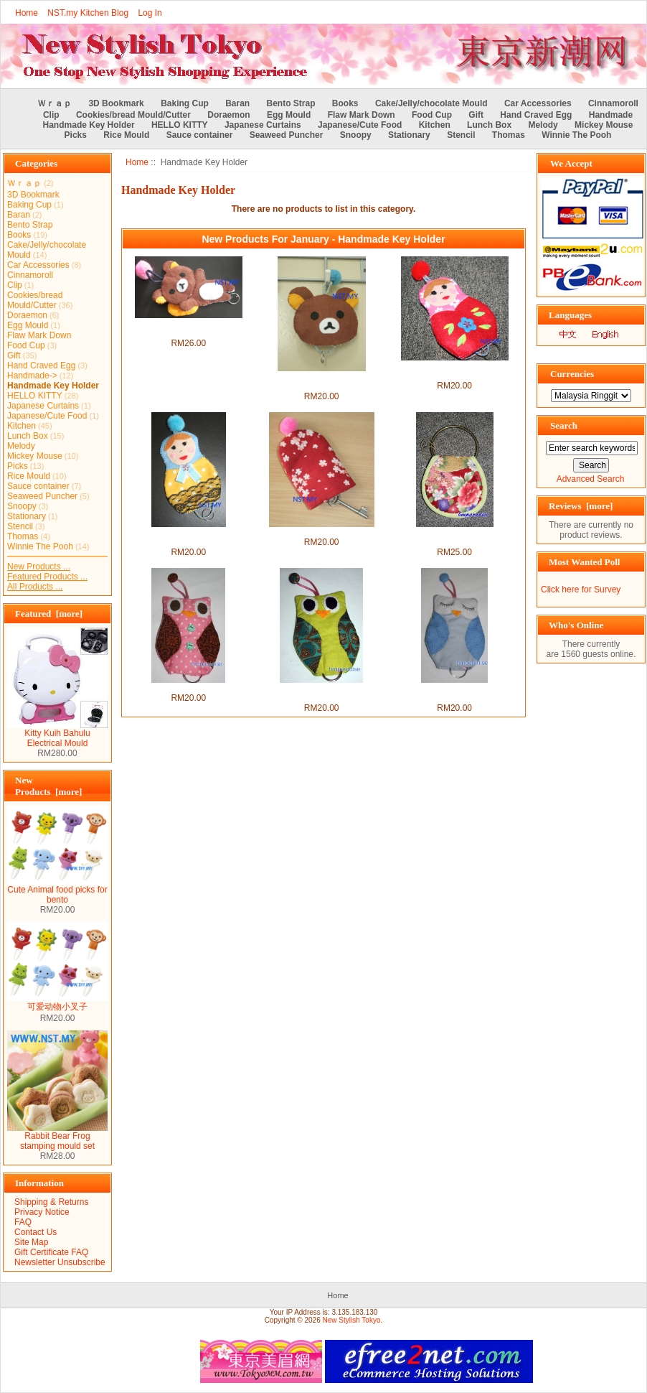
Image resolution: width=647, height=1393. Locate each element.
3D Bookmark (115, 103)
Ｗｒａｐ (54, 103)
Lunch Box (489, 125)
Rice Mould (126, 135)
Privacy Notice (42, 1212)
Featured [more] (48, 613)
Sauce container (199, 135)
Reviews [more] (581, 505)
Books (345, 103)
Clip (51, 115)
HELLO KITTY (179, 125)
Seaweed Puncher (287, 135)
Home (26, 13)
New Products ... (38, 567)
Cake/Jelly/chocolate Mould (431, 103)
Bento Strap (291, 103)
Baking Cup (185, 103)
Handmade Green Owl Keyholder (322, 693)
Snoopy (356, 135)
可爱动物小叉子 (57, 1002)
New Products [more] (48, 786)
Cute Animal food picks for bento (57, 891)
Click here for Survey (580, 589)
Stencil (461, 135)
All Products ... (34, 587)
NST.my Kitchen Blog (87, 13)
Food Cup (432, 115)
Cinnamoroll (613, 103)
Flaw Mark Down (361, 115)
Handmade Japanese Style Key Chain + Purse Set (454, 537)
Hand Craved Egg (536, 115)
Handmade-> (32, 376)
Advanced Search (591, 479)
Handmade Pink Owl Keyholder (188, 688)
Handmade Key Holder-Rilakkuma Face (321, 381)
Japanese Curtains (263, 125)
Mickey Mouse (604, 125)
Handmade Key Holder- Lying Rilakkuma (188, 328)
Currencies (572, 373)
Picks (76, 135)
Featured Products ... (47, 577)
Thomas (508, 135)
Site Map (31, 1242)
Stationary (409, 135)
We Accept (571, 163)
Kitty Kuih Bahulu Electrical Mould (57, 734)
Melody (542, 125)
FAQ (23, 1222)
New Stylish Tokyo (352, 1320)
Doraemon (228, 115)
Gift (475, 115)
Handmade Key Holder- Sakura (321, 532)
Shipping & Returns (51, 1202)
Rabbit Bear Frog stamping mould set (57, 1137)
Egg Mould (289, 115)
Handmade (611, 115)
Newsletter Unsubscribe (59, 1262)
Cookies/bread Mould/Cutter (133, 115)
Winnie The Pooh (576, 135)
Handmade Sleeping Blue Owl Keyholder (454, 693)
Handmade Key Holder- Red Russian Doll (454, 370)
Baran (237, 103)
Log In (149, 13)
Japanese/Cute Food (360, 125)
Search (563, 425)
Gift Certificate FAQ (51, 1252)
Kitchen (434, 125)
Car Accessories (538, 103)
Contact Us (35, 1232)
